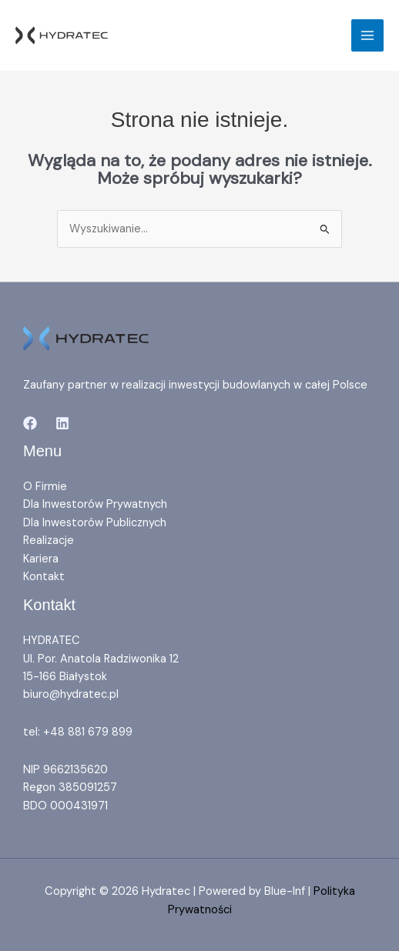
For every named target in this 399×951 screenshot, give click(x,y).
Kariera (41, 559)
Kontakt (44, 576)
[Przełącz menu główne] (367, 35)
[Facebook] (30, 423)
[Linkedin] (62, 423)
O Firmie (45, 486)
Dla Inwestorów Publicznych (94, 523)
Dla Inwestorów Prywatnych (95, 504)
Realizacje (48, 540)
